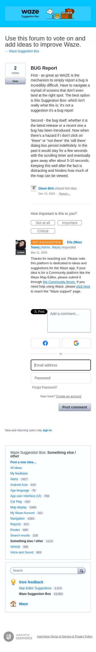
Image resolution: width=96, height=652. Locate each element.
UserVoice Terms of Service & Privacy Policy (64, 636)
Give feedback (31, 582)
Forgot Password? (44, 387)
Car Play (16, 501)
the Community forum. (59, 282)
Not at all (45, 223)
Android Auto (19, 485)
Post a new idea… (23, 462)
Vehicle (15, 547)
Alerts (14, 479)
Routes (15, 530)
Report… (64, 193)
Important (72, 223)
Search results (20, 535)
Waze (23, 604)
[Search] (82, 570)
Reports (15, 524)
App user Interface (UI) (25, 496)
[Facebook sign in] (45, 343)
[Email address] (61, 365)
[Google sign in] (76, 343)
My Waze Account (22, 513)
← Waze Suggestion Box (22, 51)
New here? (60, 396)
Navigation (17, 518)
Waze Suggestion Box (27, 452)
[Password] (61, 378)
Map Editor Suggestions (35, 588)
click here (83, 286)
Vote (15, 81)
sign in (47, 430)
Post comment (74, 407)
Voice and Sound (22, 552)
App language (19, 490)
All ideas (16, 468)
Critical (46, 231)
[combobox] (45, 570)
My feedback (19, 473)
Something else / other (26, 541)
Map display (18, 507)
